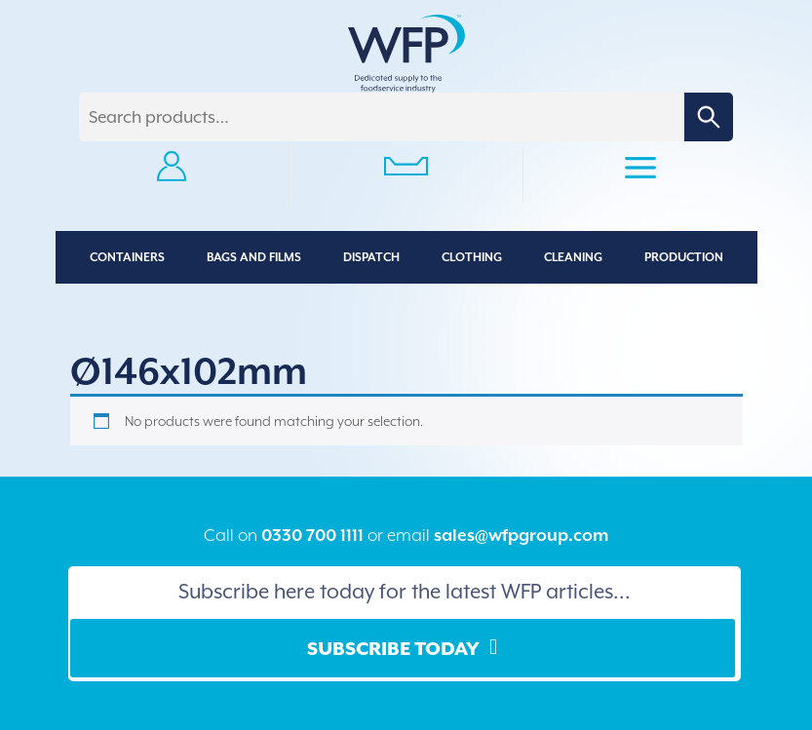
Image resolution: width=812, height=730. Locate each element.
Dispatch (371, 257)
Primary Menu (640, 170)
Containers (127, 257)
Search (708, 117)
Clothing (472, 257)
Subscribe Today (393, 648)
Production (683, 257)
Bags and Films (254, 257)
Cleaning (573, 257)
